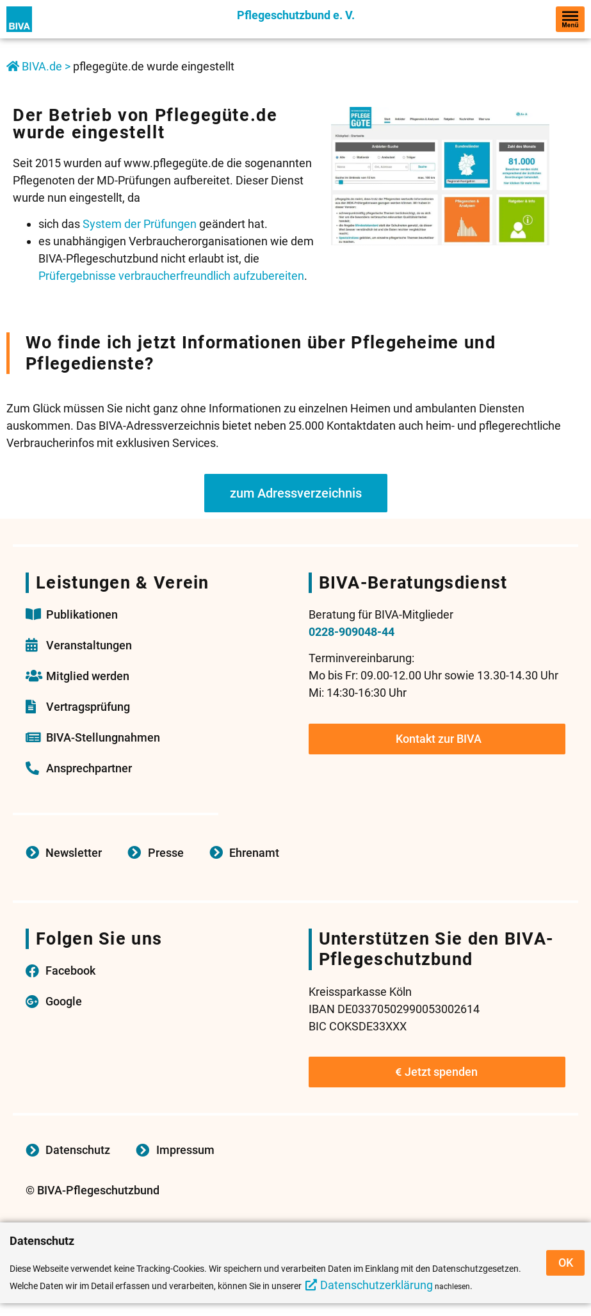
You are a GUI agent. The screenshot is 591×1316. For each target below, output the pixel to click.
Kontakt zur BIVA (439, 738)
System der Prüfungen (140, 224)
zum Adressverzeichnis (296, 493)
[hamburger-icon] (570, 19)
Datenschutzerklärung (376, 1285)
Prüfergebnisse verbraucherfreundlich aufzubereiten (171, 275)
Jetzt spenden (437, 1071)
